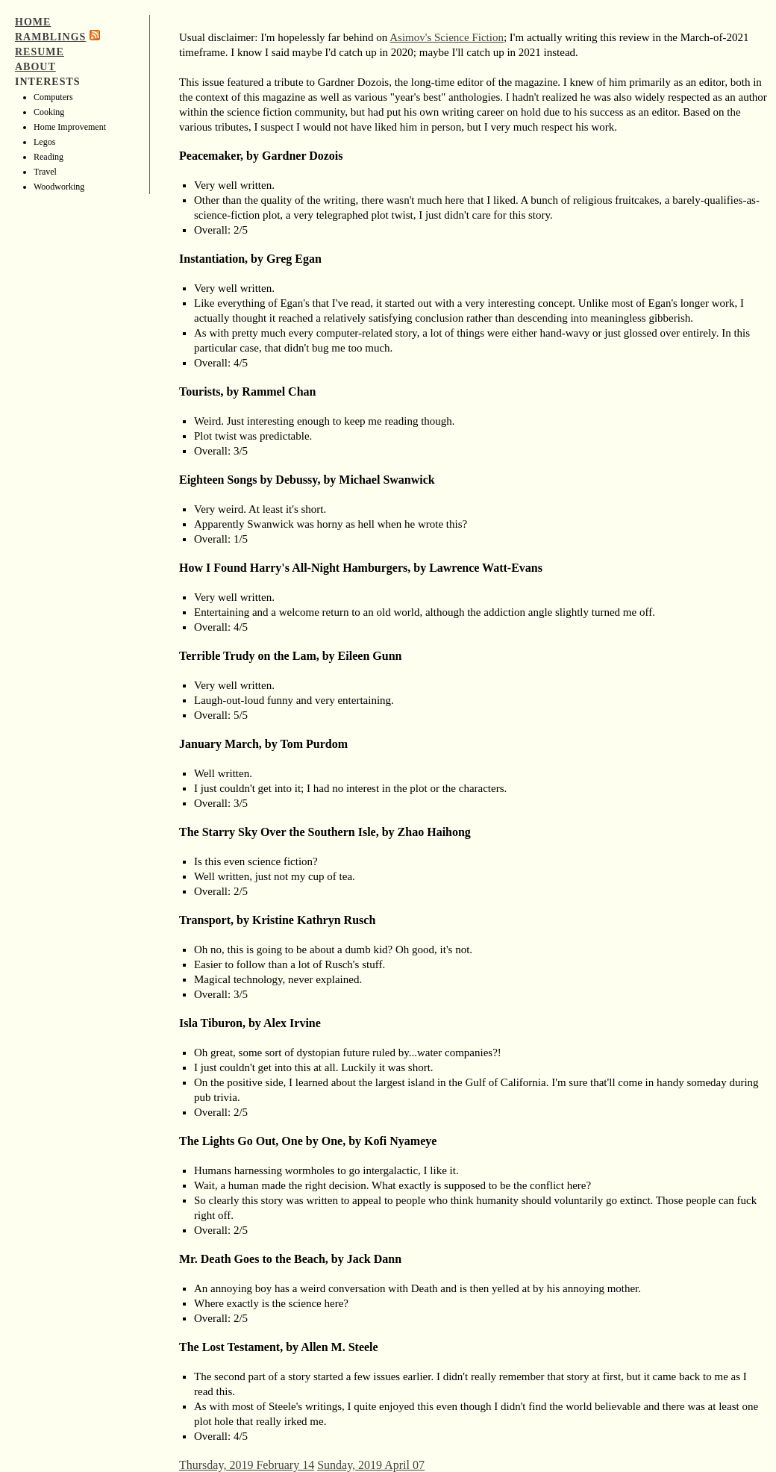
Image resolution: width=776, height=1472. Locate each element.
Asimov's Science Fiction (446, 37)
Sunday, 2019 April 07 (371, 1465)
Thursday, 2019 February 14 (246, 1465)
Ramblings (50, 37)
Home (33, 22)
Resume (39, 51)
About (35, 66)
